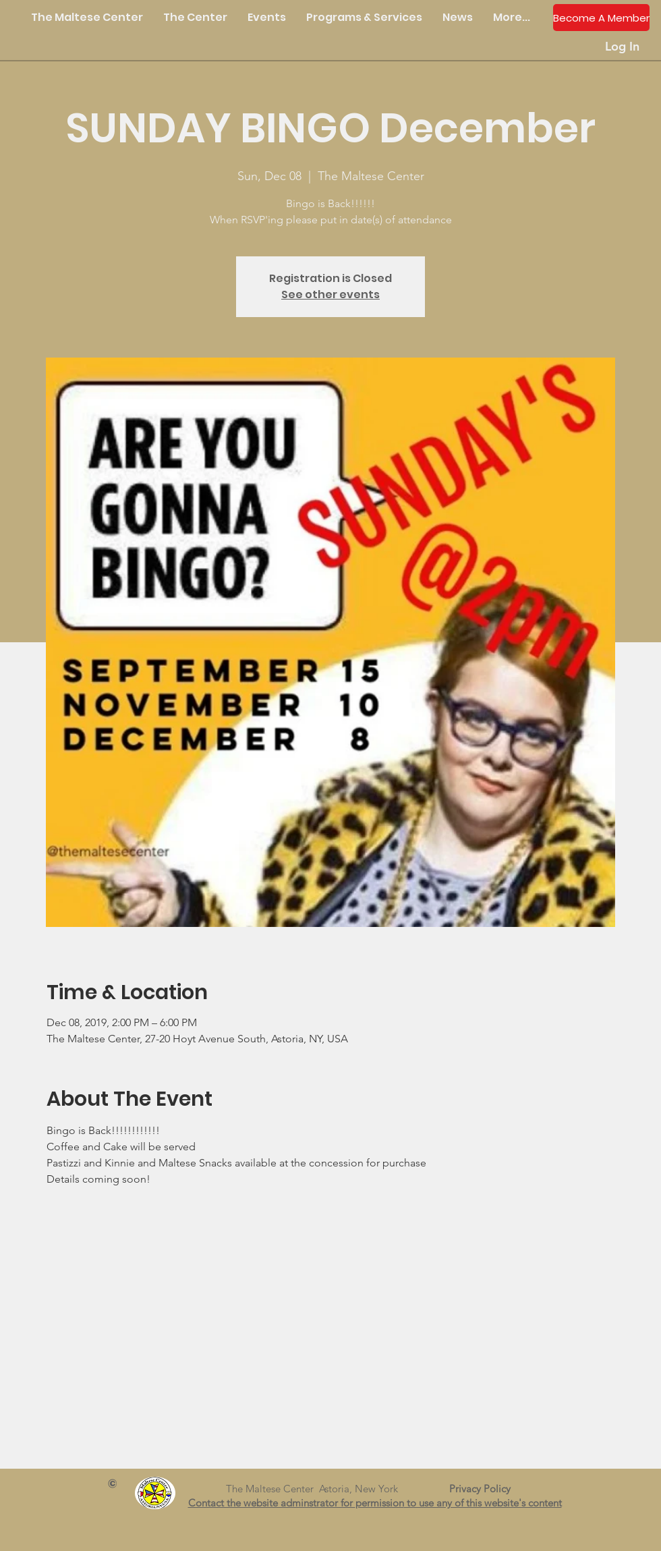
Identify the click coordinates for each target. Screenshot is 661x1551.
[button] (195, 17)
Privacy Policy (485, 1488)
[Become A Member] (601, 17)
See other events (330, 294)
